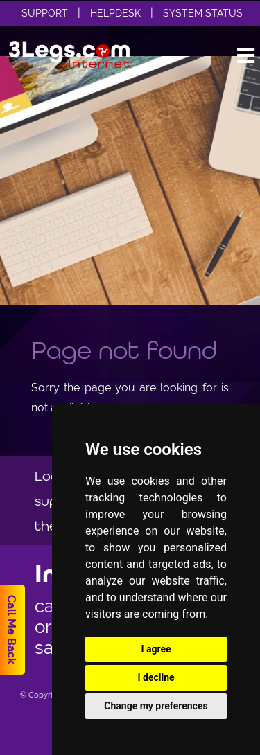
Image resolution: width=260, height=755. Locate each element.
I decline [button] (155, 677)
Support (44, 13)
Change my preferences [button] (155, 705)
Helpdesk (115, 13)
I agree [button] (156, 649)
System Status (203, 13)
